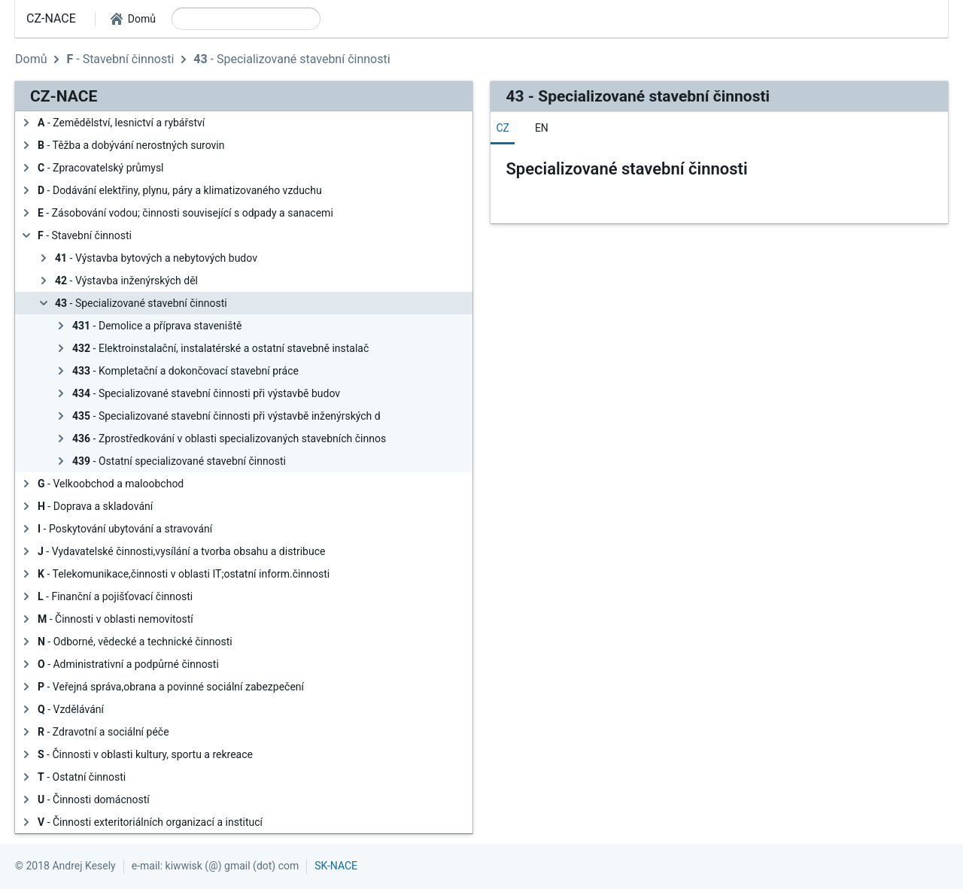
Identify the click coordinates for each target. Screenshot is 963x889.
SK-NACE (335, 866)
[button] (133, 19)
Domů (31, 59)
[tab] (503, 127)
